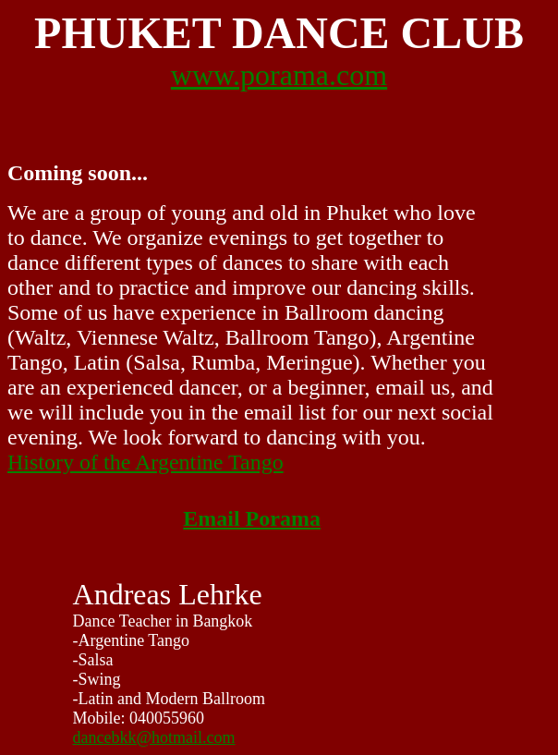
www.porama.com (279, 74)
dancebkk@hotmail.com (154, 737)
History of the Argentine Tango (145, 462)
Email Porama (252, 518)
